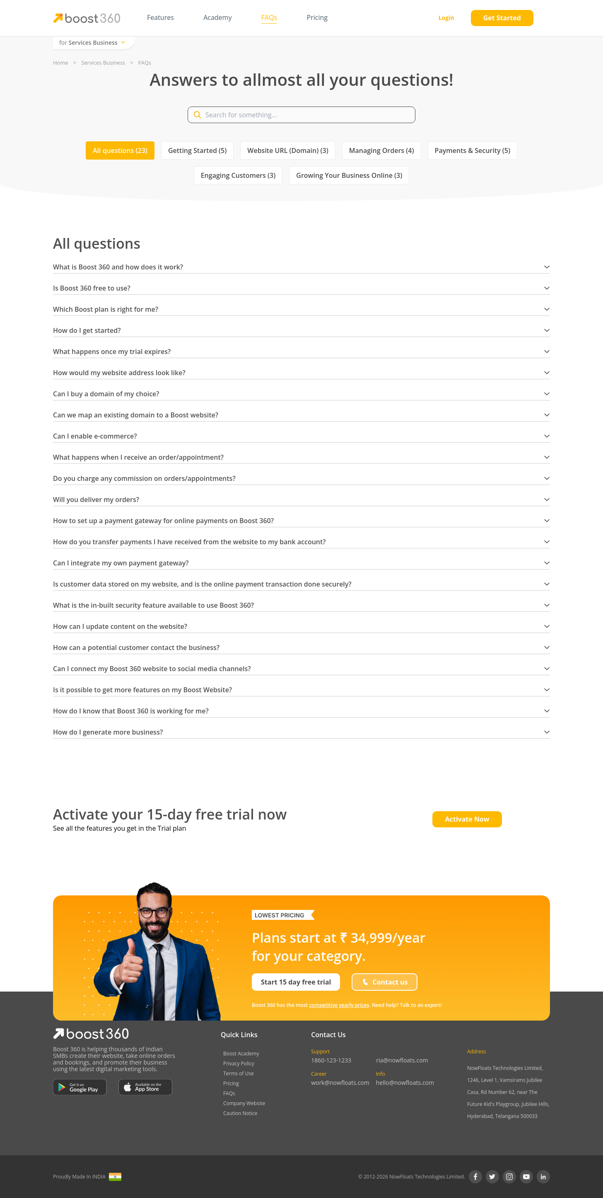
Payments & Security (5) (472, 150)
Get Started (502, 17)
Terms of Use (238, 1073)
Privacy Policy (238, 1063)
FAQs (229, 1093)
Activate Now (467, 819)
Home (60, 62)
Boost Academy (241, 1053)
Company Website (244, 1103)
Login (446, 18)
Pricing (231, 1083)
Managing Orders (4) (381, 150)
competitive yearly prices (339, 1005)
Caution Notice (240, 1113)
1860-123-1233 (331, 1060)
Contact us (385, 982)
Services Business (103, 62)
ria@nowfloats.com (402, 1060)
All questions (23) (120, 150)
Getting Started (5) (197, 150)
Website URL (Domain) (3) (287, 150)
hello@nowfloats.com (405, 1082)
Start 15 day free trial (296, 982)
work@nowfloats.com (340, 1082)
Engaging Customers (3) (238, 175)
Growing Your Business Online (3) (349, 175)
